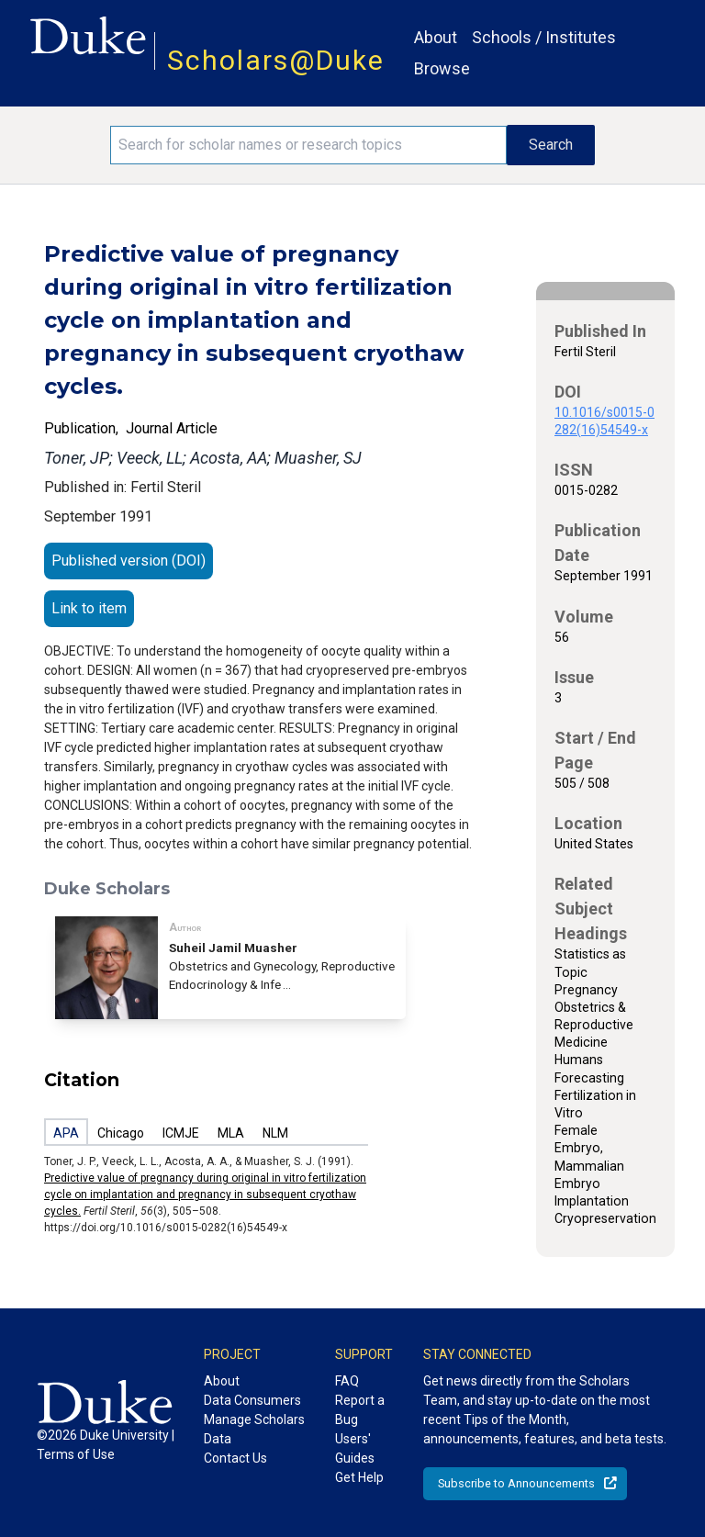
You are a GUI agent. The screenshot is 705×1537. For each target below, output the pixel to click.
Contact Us (235, 1458)
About (435, 37)
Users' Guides (355, 1448)
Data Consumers (252, 1400)
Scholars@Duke (276, 60)
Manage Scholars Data (254, 1429)
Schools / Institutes (544, 37)
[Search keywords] (308, 145)
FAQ (347, 1381)
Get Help (359, 1477)
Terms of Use (76, 1454)
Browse (442, 68)
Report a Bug (360, 1410)
